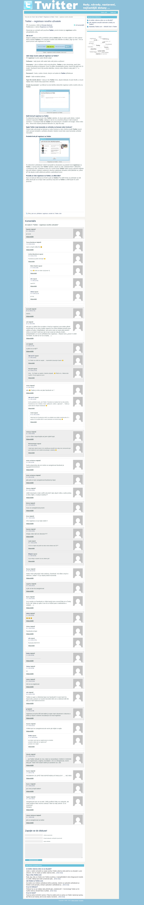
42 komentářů (80, 25)
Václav (28, 666)
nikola (32, 291)
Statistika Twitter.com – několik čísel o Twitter (103, 26)
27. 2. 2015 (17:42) (30, 756)
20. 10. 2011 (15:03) (34, 414)
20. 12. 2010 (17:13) (30, 310)
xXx (31, 279)
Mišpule (30, 554)
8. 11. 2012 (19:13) (30, 585)
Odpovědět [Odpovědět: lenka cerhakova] (30, 470)
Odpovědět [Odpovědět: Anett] (33, 422)
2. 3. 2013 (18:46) (30, 655)
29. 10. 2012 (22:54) (30, 570)
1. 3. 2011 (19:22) (32, 357)
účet (60, 213)
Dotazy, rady (104, 12)
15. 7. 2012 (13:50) (30, 518)
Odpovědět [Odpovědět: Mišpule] (31, 561)
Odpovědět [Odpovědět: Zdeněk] (30, 765)
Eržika (30, 735)
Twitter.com (113, 12)
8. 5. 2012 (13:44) (30, 462)
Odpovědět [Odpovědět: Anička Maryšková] (31, 261)
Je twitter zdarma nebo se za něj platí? (39, 872)
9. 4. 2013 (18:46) (30, 668)
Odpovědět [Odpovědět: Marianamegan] (31, 453)
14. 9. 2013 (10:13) (30, 725)
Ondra (28, 653)
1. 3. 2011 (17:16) (30, 345)
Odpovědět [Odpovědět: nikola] (33, 299)
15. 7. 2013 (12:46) (32, 542)
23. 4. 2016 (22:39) (30, 785)
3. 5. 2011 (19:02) (32, 399)
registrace (45, 213)
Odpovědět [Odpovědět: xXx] (33, 286)
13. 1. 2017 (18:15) (30, 798)
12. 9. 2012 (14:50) (30, 531)
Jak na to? (31, 356)
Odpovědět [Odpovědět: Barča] (30, 608)
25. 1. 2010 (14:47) (30, 231)
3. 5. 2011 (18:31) (30, 387)
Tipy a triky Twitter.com (34, 878)
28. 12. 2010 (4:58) (30, 323)
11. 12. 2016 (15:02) (32, 737)
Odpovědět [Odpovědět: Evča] (30, 523)
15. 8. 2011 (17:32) (32, 255)
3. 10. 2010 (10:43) (30, 244)
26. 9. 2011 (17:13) (32, 370)
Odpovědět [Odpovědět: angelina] (30, 591)
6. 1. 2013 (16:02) (30, 615)
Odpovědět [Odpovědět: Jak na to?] (31, 363)
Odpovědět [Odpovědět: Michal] (30, 510)
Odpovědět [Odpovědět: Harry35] (31, 378)
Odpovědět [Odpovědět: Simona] (30, 497)
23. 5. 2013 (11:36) (30, 681)
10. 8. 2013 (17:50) (30, 694)
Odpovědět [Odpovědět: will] (30, 338)
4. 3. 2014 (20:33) (32, 555)
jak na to (34, 213)
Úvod (33, 17)
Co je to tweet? (31, 896)
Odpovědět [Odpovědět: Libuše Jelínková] (30, 823)
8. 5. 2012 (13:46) (30, 477)
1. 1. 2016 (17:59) (30, 772)
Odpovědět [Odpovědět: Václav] (30, 674)
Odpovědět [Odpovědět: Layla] (31, 548)
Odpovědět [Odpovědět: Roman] (30, 578)
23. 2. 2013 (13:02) (30, 628)
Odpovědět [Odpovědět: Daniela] (30, 536)
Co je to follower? (32, 890)
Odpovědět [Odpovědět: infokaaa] (30, 439)
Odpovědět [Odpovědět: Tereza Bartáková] (30, 250)
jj (26, 709)
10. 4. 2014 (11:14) (34, 293)
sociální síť (51, 213)
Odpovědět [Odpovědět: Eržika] (31, 746)
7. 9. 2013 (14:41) (34, 280)
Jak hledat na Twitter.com (34, 884)
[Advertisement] (54, 198)
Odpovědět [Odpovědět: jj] (30, 718)
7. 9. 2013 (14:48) (30, 710)
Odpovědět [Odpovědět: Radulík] (30, 237)
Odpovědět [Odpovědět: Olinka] (30, 634)
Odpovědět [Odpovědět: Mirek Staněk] (33, 273)
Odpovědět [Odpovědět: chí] (30, 351)
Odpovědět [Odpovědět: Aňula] (30, 393)
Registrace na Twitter (49, 17)
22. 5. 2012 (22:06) (30, 490)
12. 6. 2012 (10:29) (30, 505)
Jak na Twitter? (39, 17)
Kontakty (81, 903)
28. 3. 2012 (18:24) (32, 445)
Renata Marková (47, 25)
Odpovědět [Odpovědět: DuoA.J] (30, 791)
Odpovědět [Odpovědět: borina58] (30, 316)
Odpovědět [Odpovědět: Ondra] (30, 661)
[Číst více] (59, 876)
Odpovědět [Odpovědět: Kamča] (30, 778)
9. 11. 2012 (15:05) (30, 598)
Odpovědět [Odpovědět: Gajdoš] (30, 810)
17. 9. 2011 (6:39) (34, 267)
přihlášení (39, 213)
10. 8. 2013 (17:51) (32, 640)
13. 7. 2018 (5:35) (30, 817)
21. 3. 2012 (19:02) (30, 433)
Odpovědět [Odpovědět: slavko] (30, 687)
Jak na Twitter (47, 1)
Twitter (56, 213)
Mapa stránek (75, 903)
